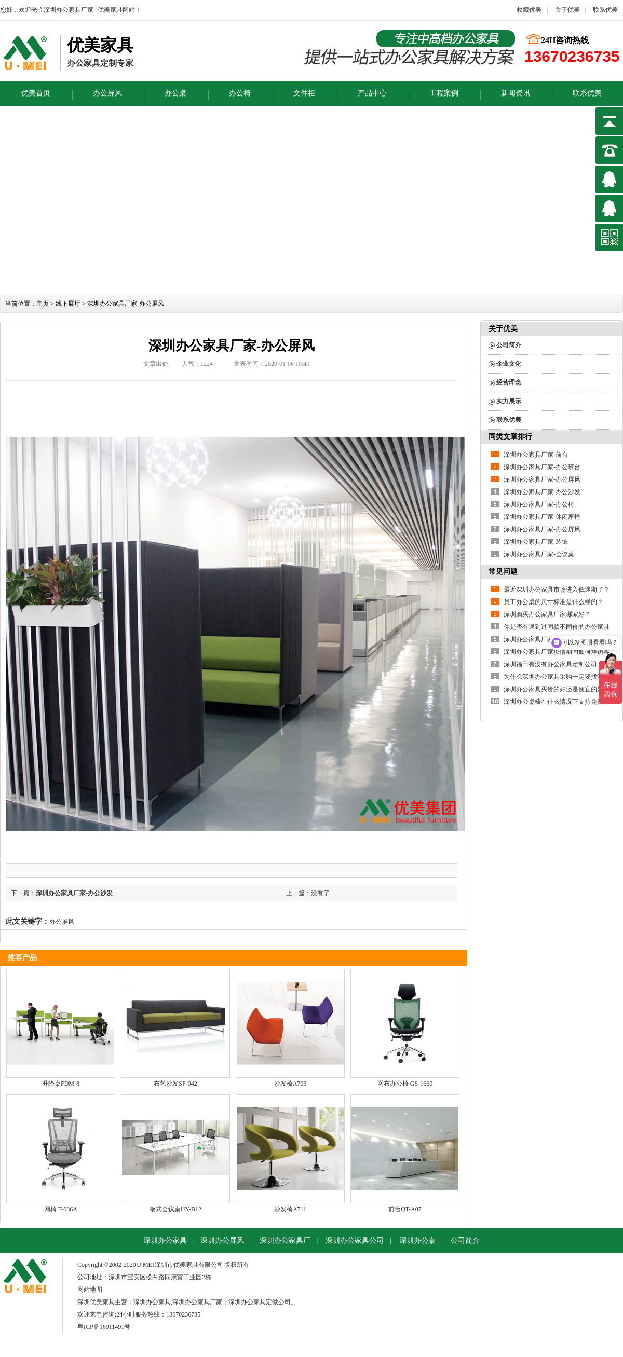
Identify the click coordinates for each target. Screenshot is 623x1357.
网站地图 (89, 1289)
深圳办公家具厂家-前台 (536, 454)
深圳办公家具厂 (285, 1240)
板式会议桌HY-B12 (175, 1209)
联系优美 (605, 9)
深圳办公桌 (417, 1240)
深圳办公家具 (165, 1240)
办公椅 (240, 93)
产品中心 (372, 93)
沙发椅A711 (290, 1209)
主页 (42, 303)
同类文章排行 (510, 437)
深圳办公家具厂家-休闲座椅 (542, 516)
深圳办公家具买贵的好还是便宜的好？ (557, 689)
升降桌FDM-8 (60, 1083)
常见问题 (503, 571)
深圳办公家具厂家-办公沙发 (74, 893)
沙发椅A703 (290, 1083)
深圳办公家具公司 (355, 1240)
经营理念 (508, 382)
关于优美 (566, 9)
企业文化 (508, 363)
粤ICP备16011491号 (103, 1327)
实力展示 (508, 401)
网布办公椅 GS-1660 (404, 1083)
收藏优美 (529, 9)
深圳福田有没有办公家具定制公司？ (553, 664)
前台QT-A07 (405, 1209)
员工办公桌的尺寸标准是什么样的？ (553, 602)
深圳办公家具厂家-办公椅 (539, 504)
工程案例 (443, 93)
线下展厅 (68, 303)
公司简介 (508, 345)
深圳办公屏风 (222, 1240)
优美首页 (35, 93)
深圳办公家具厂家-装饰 (536, 541)
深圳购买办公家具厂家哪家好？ (547, 614)
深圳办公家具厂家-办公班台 (542, 467)
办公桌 (175, 93)
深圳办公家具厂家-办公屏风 (542, 479)
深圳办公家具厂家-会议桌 (539, 554)
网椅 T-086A (60, 1209)
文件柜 (304, 93)
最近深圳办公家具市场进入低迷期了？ (557, 589)
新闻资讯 (515, 93)
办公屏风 (107, 93)
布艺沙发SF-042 (175, 1083)
